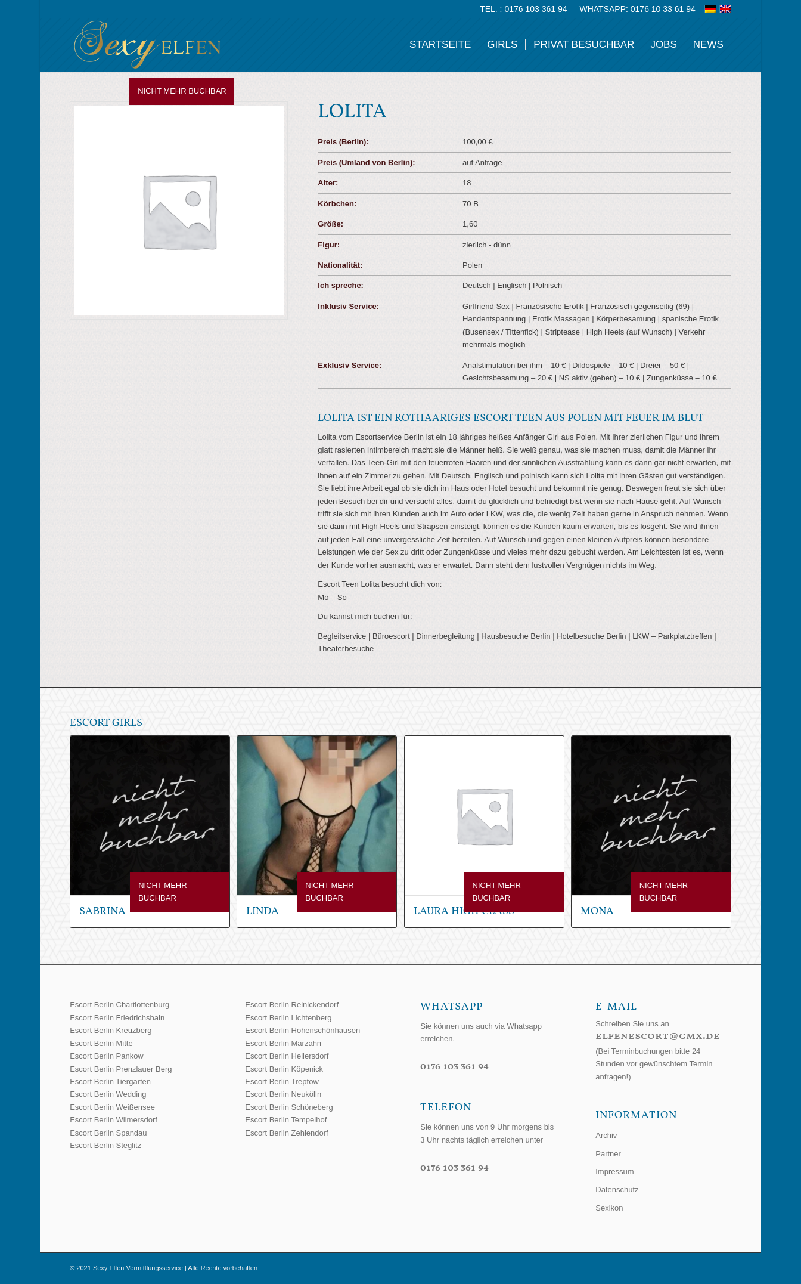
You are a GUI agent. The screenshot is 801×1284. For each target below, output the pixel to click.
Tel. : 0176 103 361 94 (523, 9)
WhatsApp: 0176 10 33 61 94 (637, 9)
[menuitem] (523, 9)
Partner (608, 1153)
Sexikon (609, 1207)
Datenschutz (616, 1189)
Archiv (606, 1135)
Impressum (614, 1171)
